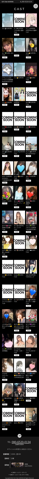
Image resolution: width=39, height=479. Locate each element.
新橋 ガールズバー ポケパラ (19, 472)
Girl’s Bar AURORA (8, 2)
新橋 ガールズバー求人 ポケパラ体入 (19, 475)
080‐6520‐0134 (31, 2)
